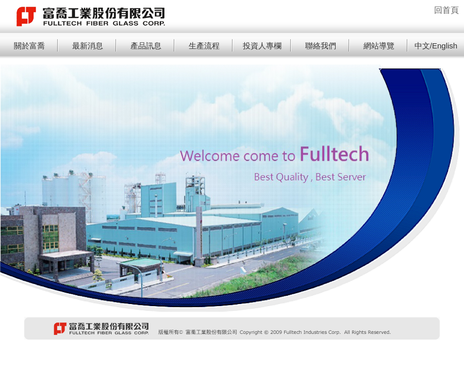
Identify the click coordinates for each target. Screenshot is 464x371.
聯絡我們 (320, 45)
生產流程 (204, 45)
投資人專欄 (262, 45)
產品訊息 (145, 45)
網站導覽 (378, 45)
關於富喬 (29, 45)
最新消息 (87, 45)
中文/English (436, 45)
